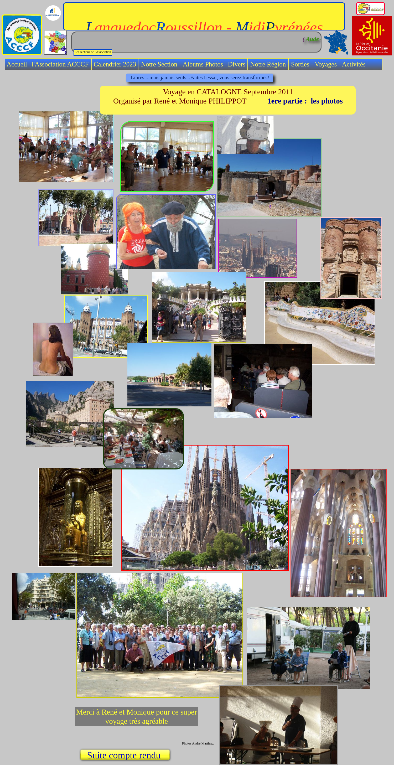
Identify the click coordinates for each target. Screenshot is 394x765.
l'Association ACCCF (60, 64)
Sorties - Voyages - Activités (328, 64)
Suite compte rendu (125, 755)
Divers (237, 64)
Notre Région (268, 64)
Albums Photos (203, 64)
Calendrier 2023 (115, 64)
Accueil (17, 64)
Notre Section (159, 64)
